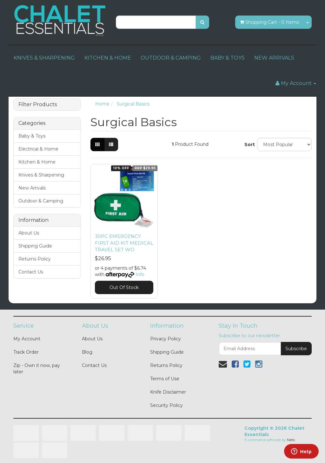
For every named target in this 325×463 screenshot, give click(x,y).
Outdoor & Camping (40, 201)
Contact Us (30, 272)
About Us (28, 233)
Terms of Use (164, 379)
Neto (291, 440)
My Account (26, 339)
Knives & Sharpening (41, 175)
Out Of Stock (124, 287)
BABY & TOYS (227, 58)
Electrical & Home (38, 149)
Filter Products (37, 104)
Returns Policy (34, 259)
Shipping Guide (35, 246)
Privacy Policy (165, 339)
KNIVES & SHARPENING (44, 58)
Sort (248, 144)
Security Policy (166, 405)
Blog (87, 352)
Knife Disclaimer (168, 392)
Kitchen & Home (37, 162)
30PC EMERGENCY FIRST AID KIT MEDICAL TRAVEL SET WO (124, 243)
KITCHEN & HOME (107, 58)
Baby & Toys (31, 136)
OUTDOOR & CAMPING (171, 58)
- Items (269, 22)
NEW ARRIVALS (274, 58)
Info (140, 274)
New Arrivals (32, 188)
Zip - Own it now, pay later (36, 369)
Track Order (26, 352)
